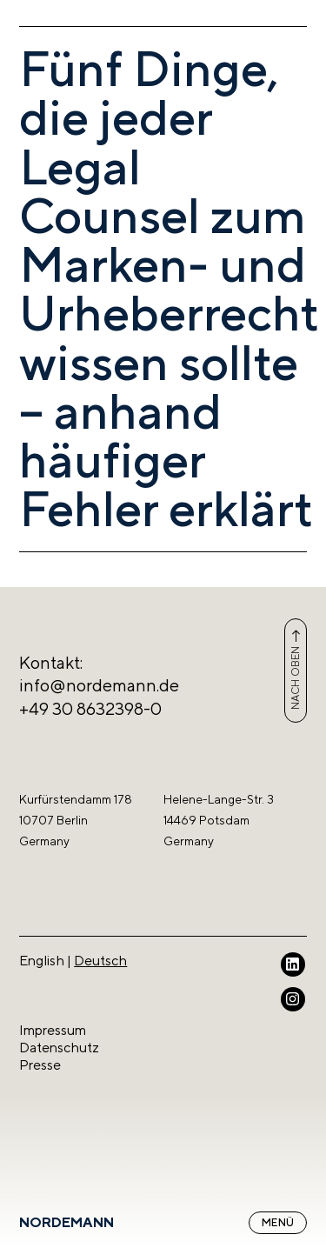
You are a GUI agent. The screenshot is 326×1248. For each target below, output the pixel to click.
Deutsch (100, 960)
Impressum (52, 1030)
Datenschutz (59, 1047)
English (41, 960)
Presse (40, 1065)
